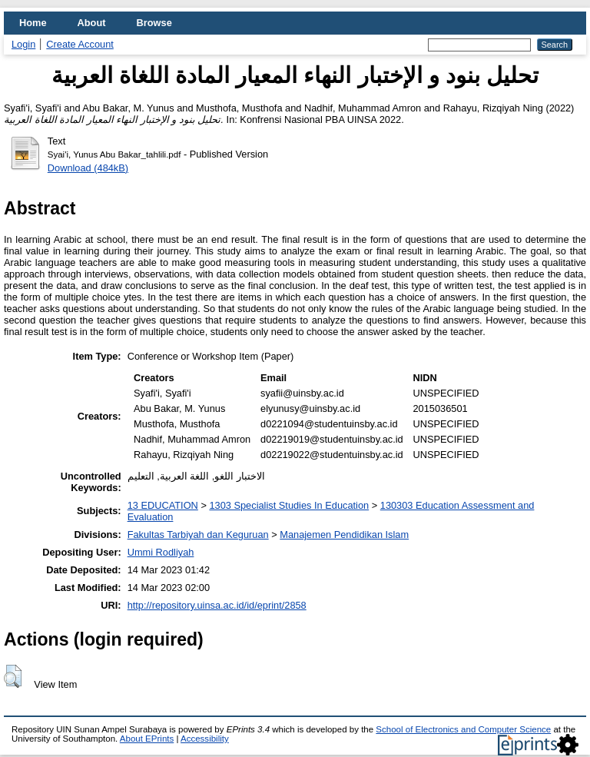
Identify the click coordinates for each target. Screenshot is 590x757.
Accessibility (205, 738)
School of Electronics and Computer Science (463, 729)
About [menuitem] (92, 22)
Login (23, 44)
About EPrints (147, 738)
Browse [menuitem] (154, 22)
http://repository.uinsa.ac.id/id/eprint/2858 (217, 605)
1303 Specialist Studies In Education (289, 505)
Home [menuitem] (33, 22)
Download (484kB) (88, 168)
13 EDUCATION (163, 505)
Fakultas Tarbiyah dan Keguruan (198, 534)
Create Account (80, 44)
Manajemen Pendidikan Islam (344, 534)
